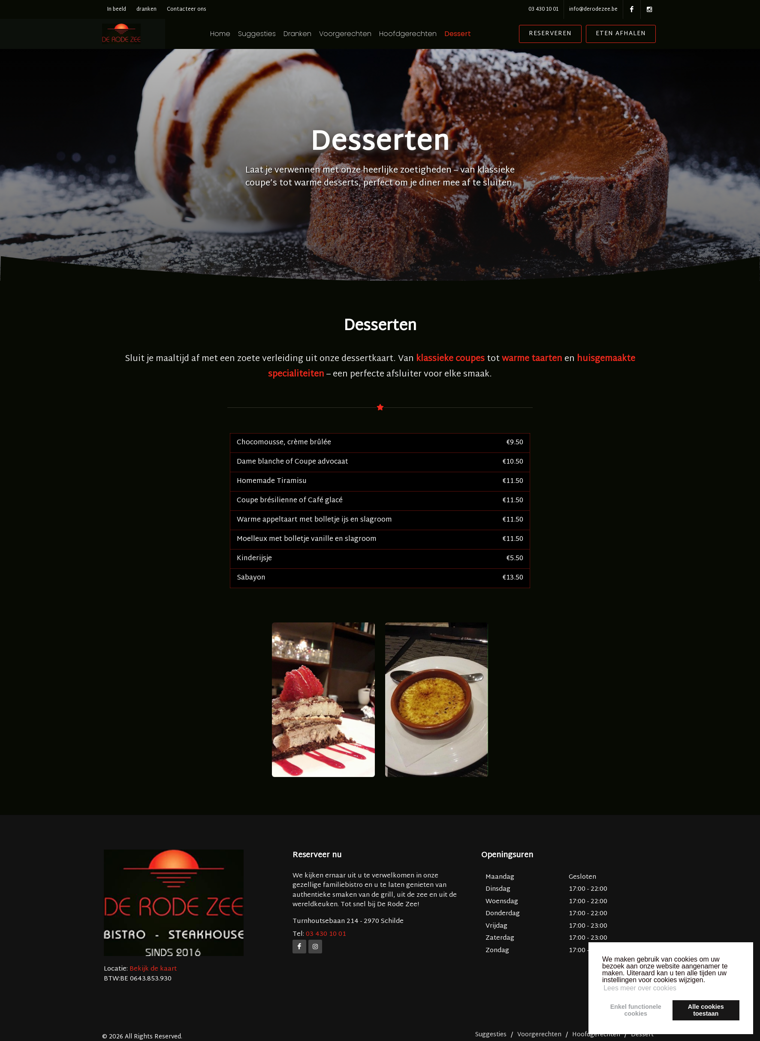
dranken (146, 9)
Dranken (309, 34)
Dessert (468, 34)
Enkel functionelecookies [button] (635, 1010)
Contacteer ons (186, 9)
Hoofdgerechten (419, 34)
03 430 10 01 (543, 9)
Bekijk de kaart (152, 969)
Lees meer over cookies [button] (639, 988)
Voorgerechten (356, 34)
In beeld (116, 9)
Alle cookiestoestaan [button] (706, 1010)
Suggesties (268, 34)
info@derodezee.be (593, 9)
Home (231, 34)
